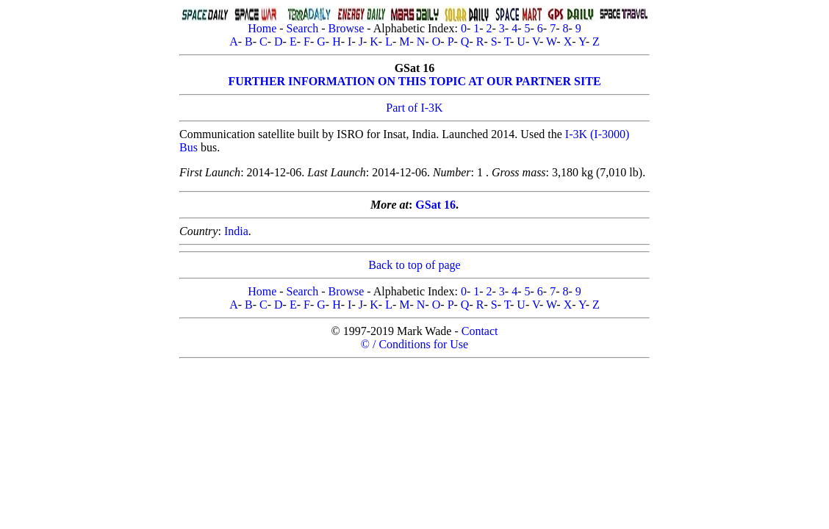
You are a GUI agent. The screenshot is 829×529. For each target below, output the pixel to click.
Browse (346, 28)
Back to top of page (414, 265)
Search (303, 28)
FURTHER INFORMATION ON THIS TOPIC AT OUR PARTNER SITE (414, 81)
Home (262, 28)
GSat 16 (435, 204)
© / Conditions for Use (414, 344)
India (236, 231)
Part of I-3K (414, 107)
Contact (480, 331)
